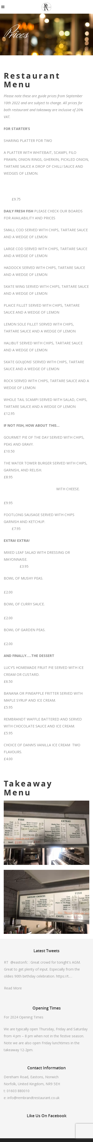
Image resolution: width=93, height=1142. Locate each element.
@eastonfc (19, 962)
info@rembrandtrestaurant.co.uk (33, 1097)
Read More (13, 988)
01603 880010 (18, 1090)
